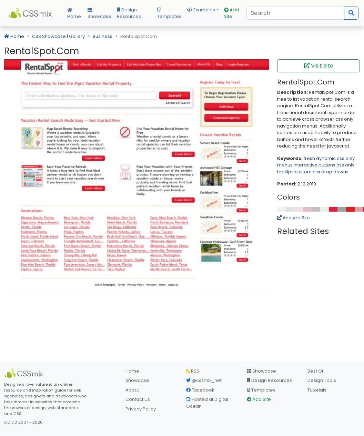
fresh (309, 158)
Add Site (231, 13)
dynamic (326, 158)
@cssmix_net (204, 380)
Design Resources (129, 13)
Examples (201, 10)
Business (102, 36)
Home (74, 14)
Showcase (99, 14)
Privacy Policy (140, 409)
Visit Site (318, 66)
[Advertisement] (136, 310)
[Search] (295, 13)
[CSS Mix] (25, 373)
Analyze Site (293, 217)
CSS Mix (31, 13)
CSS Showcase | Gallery (58, 36)
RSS (192, 371)
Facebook (200, 390)
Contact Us (137, 399)
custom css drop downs (321, 172)
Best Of (315, 371)
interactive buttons (314, 165)
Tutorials (316, 390)
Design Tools (321, 380)
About (132, 390)
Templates (169, 14)
